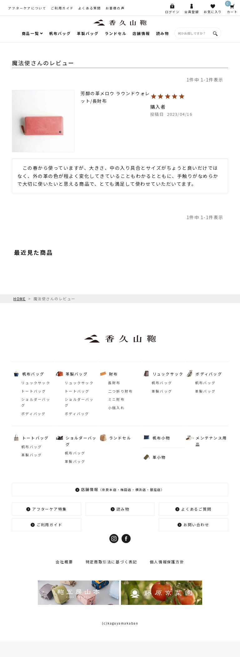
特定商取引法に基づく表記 (112, 561)
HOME (19, 298)
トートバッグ (33, 391)
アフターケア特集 (49, 509)
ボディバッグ (33, 413)
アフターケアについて (27, 8)
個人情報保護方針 (167, 561)
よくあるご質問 (196, 509)
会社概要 (64, 561)
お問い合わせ (196, 524)
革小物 (159, 457)
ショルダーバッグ (35, 402)
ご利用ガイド (62, 8)
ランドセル (115, 33)
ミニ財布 (116, 399)
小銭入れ (116, 407)
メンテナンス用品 (211, 441)
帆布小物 (161, 437)
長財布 (114, 382)
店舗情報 (141, 33)
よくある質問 (89, 8)
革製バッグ (87, 33)
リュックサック (35, 382)
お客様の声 (115, 8)
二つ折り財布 (120, 391)
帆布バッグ (60, 33)
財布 (113, 373)
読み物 (162, 33)
